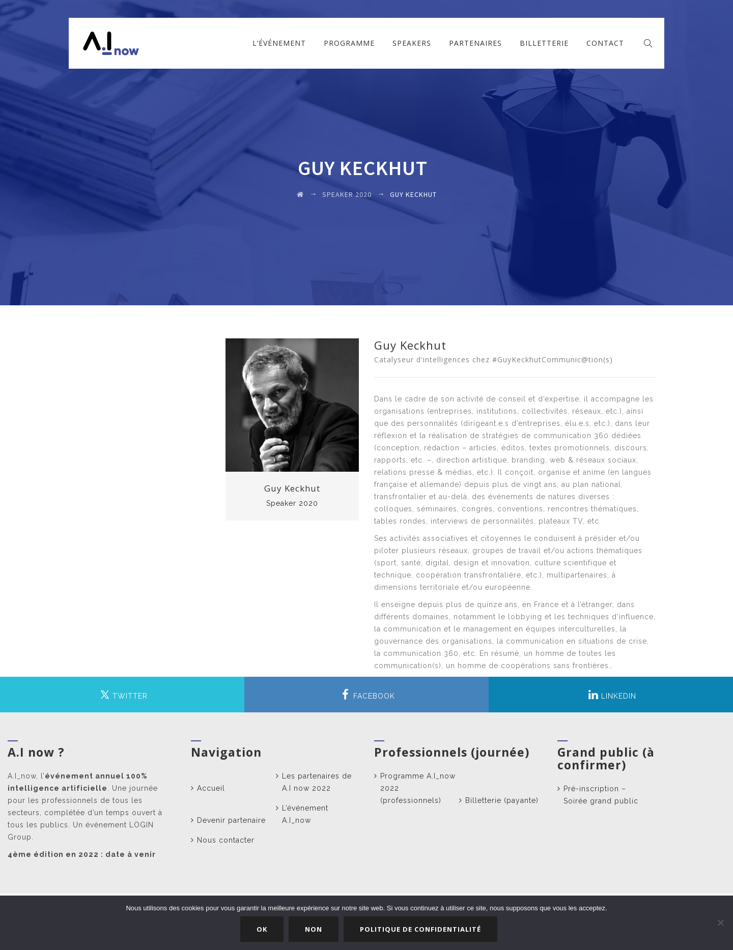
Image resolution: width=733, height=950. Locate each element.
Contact (605, 43)
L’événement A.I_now (305, 814)
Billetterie (544, 43)
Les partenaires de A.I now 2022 (317, 782)
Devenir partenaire (231, 820)
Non (314, 929)
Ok (262, 929)
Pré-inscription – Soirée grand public (600, 795)
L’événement (279, 43)
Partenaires (475, 43)
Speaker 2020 (292, 503)
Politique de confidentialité (421, 929)
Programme (349, 43)
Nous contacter (226, 840)
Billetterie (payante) (502, 800)
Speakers (411, 43)
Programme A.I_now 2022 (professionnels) (418, 788)
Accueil (211, 788)
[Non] (720, 923)
